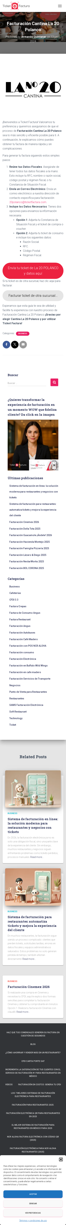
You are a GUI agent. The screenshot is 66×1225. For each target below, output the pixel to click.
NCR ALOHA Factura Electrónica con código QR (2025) (33, 1138)
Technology (15, 718)
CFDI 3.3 (13, 599)
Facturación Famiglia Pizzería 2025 (29, 548)
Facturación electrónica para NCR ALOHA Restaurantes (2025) (33, 1150)
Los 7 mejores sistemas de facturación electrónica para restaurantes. (33, 1095)
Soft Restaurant (18, 711)
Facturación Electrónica (22, 659)
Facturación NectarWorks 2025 (26, 561)
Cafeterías (15, 593)
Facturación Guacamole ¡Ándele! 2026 (30, 535)
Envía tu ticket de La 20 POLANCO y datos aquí (33, 270)
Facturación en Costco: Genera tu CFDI (39, 1084)
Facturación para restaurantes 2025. (33, 1105)
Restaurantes (16, 698)
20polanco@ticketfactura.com (27, 202)
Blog (33, 1044)
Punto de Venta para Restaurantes (28, 691)
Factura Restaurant (19, 619)
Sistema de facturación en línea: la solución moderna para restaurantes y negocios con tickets (33, 492)
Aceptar (33, 1194)
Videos (9, 1084)
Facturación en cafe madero (25, 672)
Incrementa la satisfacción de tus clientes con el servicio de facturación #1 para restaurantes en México (33, 1072)
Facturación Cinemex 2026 (24, 522)
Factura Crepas (17, 606)
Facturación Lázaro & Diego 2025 (27, 555)
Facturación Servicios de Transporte (29, 678)
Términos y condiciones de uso (33, 1220)
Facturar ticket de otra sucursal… (33, 296)
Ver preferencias (33, 1213)
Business (22, 333)
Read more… (37, 857)
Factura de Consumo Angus (24, 612)
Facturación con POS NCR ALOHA (27, 645)
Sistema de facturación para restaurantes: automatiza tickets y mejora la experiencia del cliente (32, 510)
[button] (61, 1159)
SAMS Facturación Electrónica (26, 705)
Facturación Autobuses (22, 632)
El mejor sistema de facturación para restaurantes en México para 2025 (33, 1126)
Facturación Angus (19, 626)
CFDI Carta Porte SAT (33, 1061)
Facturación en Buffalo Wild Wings (28, 665)
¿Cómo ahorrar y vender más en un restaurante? (33, 1052)
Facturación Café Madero (23, 639)
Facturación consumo (21, 652)
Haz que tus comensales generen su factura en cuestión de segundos (33, 1034)
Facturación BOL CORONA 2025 (26, 568)
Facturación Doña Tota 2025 (24, 528)
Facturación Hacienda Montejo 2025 (29, 541)
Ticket (12, 724)
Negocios (14, 685)
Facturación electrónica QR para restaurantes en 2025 (33, 1115)
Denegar (33, 1204)
